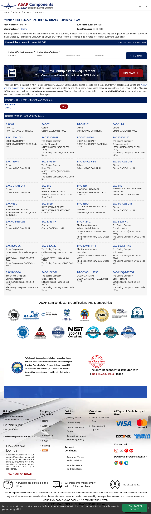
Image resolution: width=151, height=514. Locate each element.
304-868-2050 (11, 429)
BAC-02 (46, 124)
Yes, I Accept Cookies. (134, 507)
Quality (46, 430)
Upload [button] (130, 73)
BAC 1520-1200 (121, 137)
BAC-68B (46, 185)
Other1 (8, 108)
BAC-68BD (11, 203)
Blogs (45, 440)
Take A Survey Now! (19, 473)
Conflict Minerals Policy (75, 429)
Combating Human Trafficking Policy (76, 438)
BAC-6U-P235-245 (122, 203)
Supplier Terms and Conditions (74, 467)
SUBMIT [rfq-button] (136, 55)
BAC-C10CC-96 (49, 272)
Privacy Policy (74, 417)
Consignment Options (98, 428)
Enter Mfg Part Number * (21, 52)
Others (27, 12)
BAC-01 (10, 124)
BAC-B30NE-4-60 (122, 245)
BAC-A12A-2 (84, 221)
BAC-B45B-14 (13, 272)
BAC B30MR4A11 (86, 245)
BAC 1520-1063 (50, 137)
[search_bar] (139, 5)
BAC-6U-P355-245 (15, 221)
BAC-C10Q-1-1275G (87, 272)
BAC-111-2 (83, 124)
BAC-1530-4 (12, 161)
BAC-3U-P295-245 (122, 161)
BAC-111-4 (118, 124)
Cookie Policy (74, 422)
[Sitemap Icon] (45, 450)
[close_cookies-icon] (149, 508)
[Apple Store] (116, 462)
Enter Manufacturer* (48, 52)
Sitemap (46, 445)
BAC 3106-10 (48, 161)
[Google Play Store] (121, 462)
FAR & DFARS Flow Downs (100, 419)
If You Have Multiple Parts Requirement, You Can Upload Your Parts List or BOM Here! (67, 73)
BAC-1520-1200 (85, 137)
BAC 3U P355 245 (15, 185)
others (23, 29)
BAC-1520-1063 (14, 137)
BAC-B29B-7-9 (120, 221)
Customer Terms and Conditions (75, 459)
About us (46, 425)
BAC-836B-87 (49, 221)
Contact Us (47, 435)
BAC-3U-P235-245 (87, 161)
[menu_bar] (147, 5)
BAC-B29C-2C (13, 245)
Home (6, 12)
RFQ (64, 107)
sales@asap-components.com (20, 436)
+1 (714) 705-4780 (13, 425)
